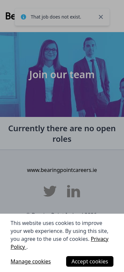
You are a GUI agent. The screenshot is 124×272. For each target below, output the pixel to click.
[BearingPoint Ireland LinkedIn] (73, 191)
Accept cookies (89, 261)
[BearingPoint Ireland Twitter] (50, 191)
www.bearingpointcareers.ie (62, 170)
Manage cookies (31, 261)
